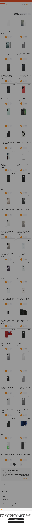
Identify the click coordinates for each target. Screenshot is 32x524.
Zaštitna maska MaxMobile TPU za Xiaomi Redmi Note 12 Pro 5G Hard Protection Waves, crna (23, 343)
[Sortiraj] (23, 14)
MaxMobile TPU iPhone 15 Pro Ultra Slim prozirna (24, 165)
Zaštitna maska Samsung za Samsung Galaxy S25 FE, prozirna (7, 31)
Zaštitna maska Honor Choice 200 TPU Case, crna (7, 388)
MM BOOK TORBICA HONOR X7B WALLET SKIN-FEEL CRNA (22, 321)
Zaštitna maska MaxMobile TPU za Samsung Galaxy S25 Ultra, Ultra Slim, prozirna (23, 32)
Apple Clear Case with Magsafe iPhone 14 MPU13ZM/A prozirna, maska (23, 299)
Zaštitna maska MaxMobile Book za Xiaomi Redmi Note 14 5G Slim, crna (7, 76)
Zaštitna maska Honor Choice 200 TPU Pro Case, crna (23, 410)
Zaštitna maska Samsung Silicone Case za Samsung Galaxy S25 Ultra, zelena (8, 121)
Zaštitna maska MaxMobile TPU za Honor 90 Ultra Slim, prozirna (7, 54)
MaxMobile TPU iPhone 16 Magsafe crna (24, 142)
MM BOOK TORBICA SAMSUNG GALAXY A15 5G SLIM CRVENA (6, 343)
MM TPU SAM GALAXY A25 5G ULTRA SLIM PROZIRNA (23, 455)
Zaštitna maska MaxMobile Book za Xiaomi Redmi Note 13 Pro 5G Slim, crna (8, 187)
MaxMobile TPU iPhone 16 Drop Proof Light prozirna (7, 165)
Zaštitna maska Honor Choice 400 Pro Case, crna (23, 54)
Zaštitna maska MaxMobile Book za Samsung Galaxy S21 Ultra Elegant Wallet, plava (23, 432)
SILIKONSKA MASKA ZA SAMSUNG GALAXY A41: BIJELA (7, 410)
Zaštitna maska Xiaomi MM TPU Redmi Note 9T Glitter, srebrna (23, 388)
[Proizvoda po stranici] (29, 14)
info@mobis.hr (6, 501)
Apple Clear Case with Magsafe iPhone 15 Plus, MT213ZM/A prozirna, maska (23, 254)
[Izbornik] (31, 4)
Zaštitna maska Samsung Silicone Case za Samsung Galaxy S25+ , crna (24, 76)
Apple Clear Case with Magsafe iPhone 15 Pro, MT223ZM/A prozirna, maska (8, 254)
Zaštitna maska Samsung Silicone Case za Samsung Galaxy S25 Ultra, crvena (24, 98)
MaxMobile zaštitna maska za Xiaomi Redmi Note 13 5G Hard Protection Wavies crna (23, 121)
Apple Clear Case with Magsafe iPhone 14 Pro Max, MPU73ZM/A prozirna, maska (8, 277)
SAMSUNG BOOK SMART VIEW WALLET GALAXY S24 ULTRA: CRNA (8, 321)
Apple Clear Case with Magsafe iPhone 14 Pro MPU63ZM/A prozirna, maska (23, 276)
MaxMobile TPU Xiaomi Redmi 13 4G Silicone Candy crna (7, 143)
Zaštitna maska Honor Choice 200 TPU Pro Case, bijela (23, 366)
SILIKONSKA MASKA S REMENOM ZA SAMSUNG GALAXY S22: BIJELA (7, 455)
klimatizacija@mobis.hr (13, 503)
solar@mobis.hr (13, 505)
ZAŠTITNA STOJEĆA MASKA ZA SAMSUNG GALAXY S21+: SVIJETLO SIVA (8, 366)
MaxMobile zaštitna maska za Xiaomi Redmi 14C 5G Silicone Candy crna (23, 187)
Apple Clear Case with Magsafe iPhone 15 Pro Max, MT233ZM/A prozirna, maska (23, 232)
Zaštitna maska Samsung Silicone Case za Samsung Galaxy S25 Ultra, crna (8, 98)
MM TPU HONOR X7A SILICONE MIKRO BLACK (8, 432)
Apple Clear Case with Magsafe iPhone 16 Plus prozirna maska (23, 210)
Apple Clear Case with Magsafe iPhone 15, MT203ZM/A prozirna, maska (8, 299)
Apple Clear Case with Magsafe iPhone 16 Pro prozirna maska (8, 210)
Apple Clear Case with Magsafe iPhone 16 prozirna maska (8, 232)
